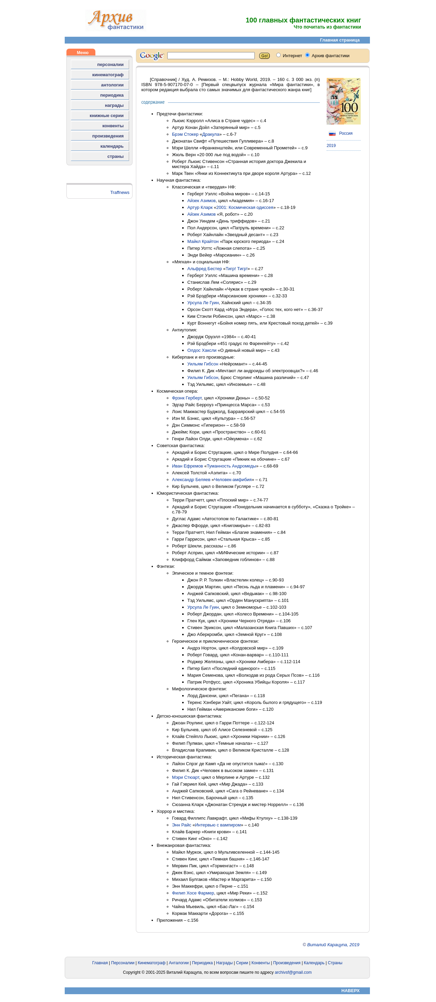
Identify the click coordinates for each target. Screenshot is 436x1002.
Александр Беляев (191, 479)
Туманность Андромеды (231, 466)
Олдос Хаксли (202, 350)
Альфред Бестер (204, 268)
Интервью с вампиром (218, 824)
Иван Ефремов (187, 466)
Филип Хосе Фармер (193, 893)
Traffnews (119, 192)
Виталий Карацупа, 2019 (333, 944)
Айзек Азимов (201, 200)
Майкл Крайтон (203, 241)
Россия (340, 133)
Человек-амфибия (233, 479)
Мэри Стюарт (185, 777)
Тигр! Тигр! (236, 268)
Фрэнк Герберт (187, 397)
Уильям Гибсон (202, 363)
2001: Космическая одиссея (244, 207)
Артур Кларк (200, 207)
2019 (331, 145)
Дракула (210, 134)
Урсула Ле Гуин (203, 302)
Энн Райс (181, 824)
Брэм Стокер (185, 134)
